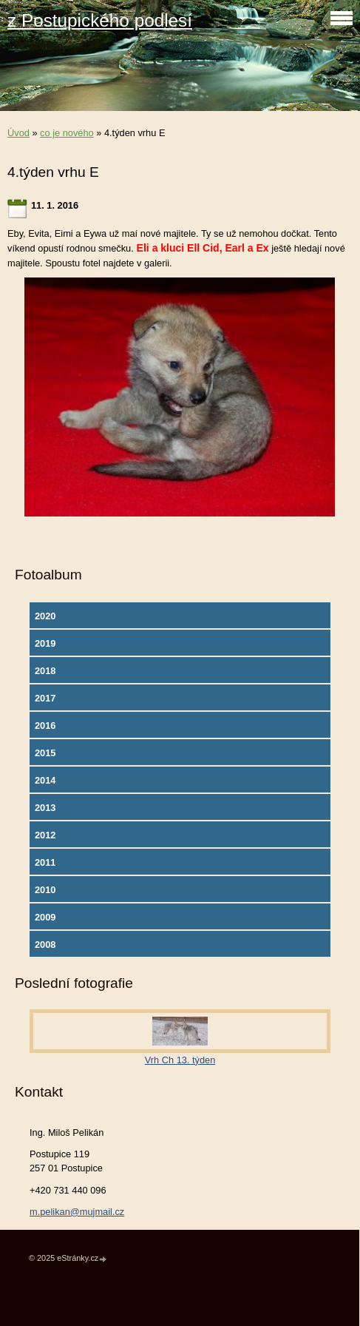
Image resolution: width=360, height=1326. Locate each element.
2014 (45, 780)
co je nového (67, 132)
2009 (45, 917)
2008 (45, 944)
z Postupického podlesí (99, 20)
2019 (45, 643)
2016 (45, 725)
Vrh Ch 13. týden (180, 1060)
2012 (45, 835)
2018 (45, 670)
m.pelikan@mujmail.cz (77, 1211)
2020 (45, 616)
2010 (45, 889)
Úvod (18, 132)
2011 (45, 862)
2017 (45, 698)
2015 (45, 752)
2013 (45, 807)
